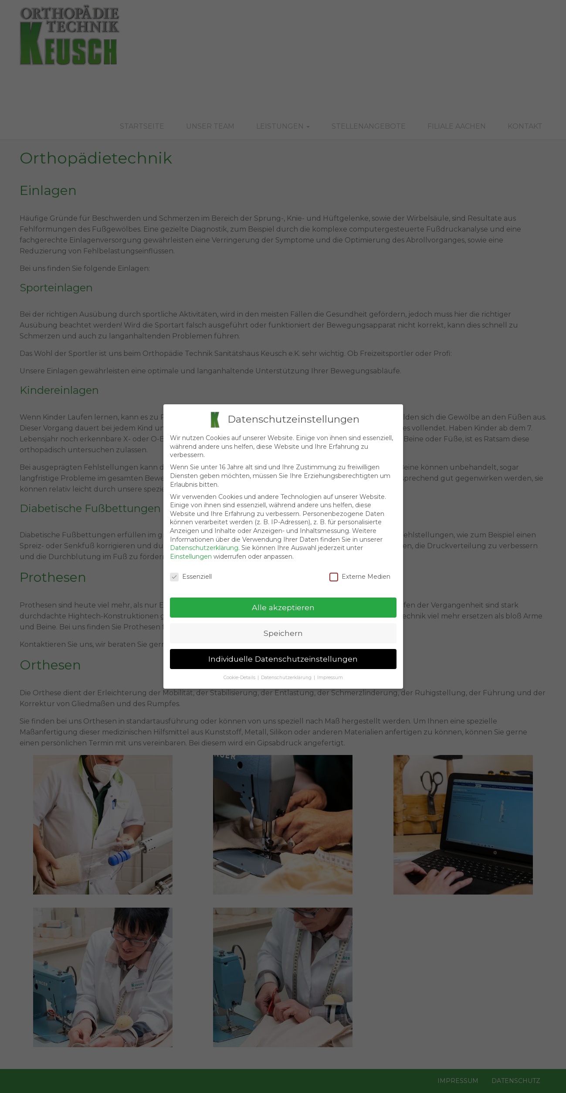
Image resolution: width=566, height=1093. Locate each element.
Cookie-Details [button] (239, 673)
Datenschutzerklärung (204, 543)
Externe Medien (359, 572)
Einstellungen (191, 552)
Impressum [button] (330, 673)
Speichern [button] (283, 628)
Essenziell (191, 572)
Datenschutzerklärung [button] (286, 673)
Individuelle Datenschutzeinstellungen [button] (283, 654)
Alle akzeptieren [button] (283, 603)
